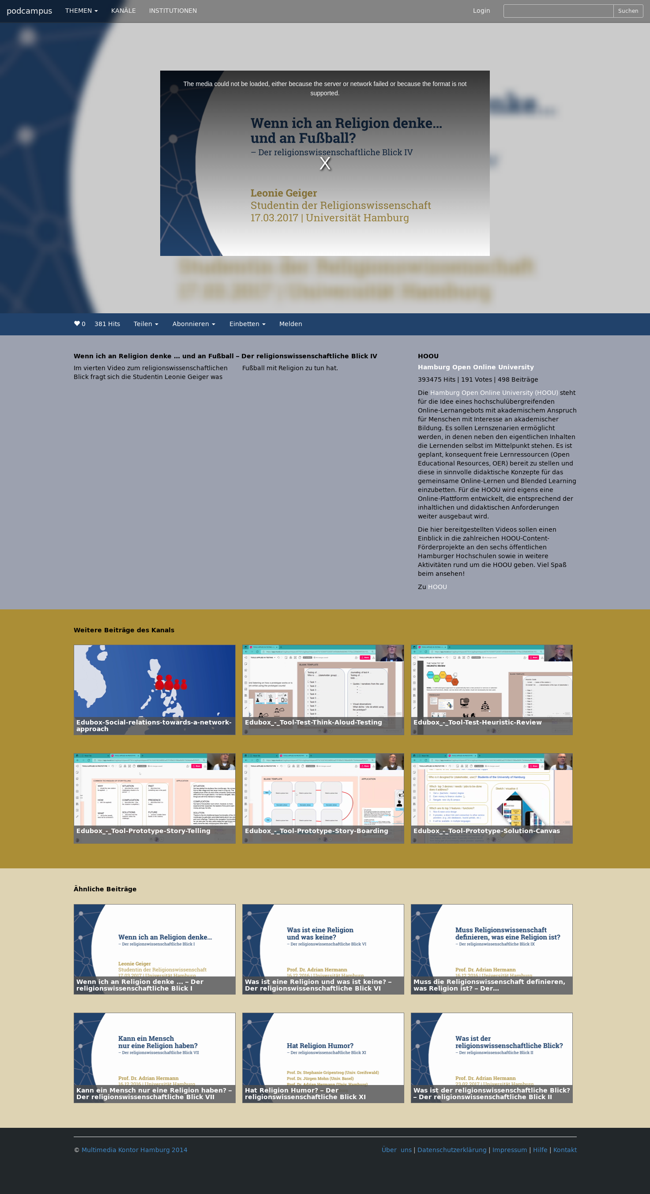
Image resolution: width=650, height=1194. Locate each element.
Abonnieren (194, 324)
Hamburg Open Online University (476, 367)
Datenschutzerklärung (452, 1150)
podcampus (29, 11)
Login (481, 11)
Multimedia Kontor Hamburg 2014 (135, 1150)
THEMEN (81, 11)
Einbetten (247, 324)
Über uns (397, 1150)
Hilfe (540, 1150)
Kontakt (565, 1150)
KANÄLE (123, 11)
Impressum (509, 1150)
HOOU (437, 587)
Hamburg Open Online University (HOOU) (494, 393)
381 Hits (107, 324)
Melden (290, 324)
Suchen (628, 11)
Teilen (146, 324)
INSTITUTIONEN (173, 11)
